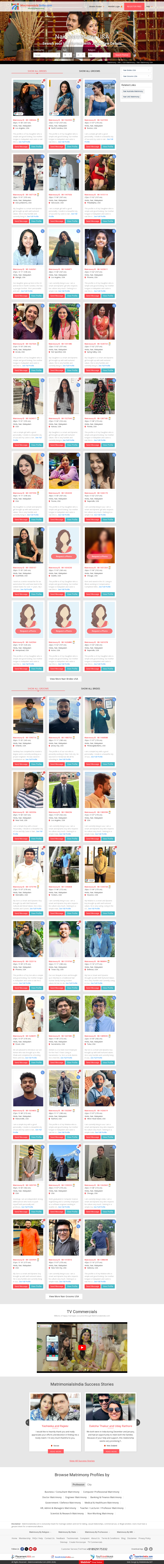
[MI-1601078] (100, 620)
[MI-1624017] (28, 396)
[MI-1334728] (100, 865)
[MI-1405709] (28, 1163)
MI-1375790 (31, 887)
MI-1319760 (67, 961)
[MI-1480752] (64, 715)
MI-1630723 (102, 344)
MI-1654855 (31, 1111)
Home (14, 1538)
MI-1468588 (102, 738)
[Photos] (43, 82)
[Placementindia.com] (23, 1556)
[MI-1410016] (64, 1237)
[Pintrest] (35, 1549)
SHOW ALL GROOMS (89, 71)
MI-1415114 (102, 195)
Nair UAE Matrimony (131, 96)
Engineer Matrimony (76, 1497)
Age (64, 50)
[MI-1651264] (100, 545)
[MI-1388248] (100, 1237)
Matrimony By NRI (126, 1532)
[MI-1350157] (28, 545)
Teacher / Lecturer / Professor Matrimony (102, 1508)
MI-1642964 (31, 642)
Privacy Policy (145, 1538)
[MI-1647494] (100, 98)
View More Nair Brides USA (64, 678)
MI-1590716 (31, 738)
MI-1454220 (67, 493)
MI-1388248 (102, 1260)
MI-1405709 (31, 1185)
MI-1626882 (67, 642)
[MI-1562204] (64, 98)
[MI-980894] (100, 939)
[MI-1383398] (100, 790)
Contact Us (50, 1538)
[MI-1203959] (28, 1237)
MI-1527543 (67, 418)
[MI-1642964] (28, 620)
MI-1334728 (102, 887)
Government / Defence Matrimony (63, 1502)
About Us (95, 1538)
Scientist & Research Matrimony (67, 1513)
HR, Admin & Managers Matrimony (58, 1508)
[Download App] (146, 1549)
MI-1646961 (31, 269)
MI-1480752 (67, 738)
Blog (123, 1538)
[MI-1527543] (64, 396)
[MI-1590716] (28, 715)
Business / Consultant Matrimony (62, 1492)
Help (149, 6)
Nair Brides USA (129, 70)
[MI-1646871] (64, 247)
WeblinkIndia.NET (146, 1562)
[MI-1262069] (100, 1163)
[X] (26, 1549)
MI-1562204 (67, 120)
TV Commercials (95, 1542)
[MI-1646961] (28, 247)
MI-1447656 (67, 195)
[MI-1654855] (28, 1088)
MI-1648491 (31, 1036)
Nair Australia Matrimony (133, 91)
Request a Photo (64, 556)
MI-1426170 (102, 493)
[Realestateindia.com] (62, 1556)
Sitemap (63, 1542)
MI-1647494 (102, 120)
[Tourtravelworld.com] (101, 1556)
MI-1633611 (102, 269)
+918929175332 (97, 1549)
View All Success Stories (82, 1460)
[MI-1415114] (100, 172)
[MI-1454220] (64, 471)
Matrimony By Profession (97, 1532)
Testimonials (72, 1538)
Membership (25, 1538)
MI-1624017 (31, 418)
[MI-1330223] (64, 1163)
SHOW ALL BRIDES (37, 71)
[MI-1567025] (28, 322)
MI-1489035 (102, 1036)
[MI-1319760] (64, 939)
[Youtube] (30, 1549)
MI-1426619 (102, 1111)
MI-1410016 (67, 1260)
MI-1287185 (102, 418)
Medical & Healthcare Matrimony (102, 1502)
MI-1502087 (67, 1111)
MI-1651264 (102, 568)
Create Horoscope (77, 1542)
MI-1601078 (102, 642)
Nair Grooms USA (130, 76)
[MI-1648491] (28, 1014)
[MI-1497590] (28, 471)
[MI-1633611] (100, 247)
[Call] (43, 87)
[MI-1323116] (28, 939)
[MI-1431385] (64, 322)
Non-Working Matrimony (100, 1513)
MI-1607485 (67, 1036)
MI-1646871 (67, 269)
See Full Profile (24, 142)
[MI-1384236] (64, 790)
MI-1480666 (31, 120)
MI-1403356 (31, 812)
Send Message (21, 146)
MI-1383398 (102, 812)
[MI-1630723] (100, 322)
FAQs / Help (37, 1538)
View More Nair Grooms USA (64, 1296)
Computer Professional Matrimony (101, 1492)
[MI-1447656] (64, 172)
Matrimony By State (68, 1532)
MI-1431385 (67, 344)
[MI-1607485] (64, 1014)
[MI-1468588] (100, 715)
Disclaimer (132, 1538)
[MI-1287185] (100, 396)
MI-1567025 (31, 344)
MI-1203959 (31, 1260)
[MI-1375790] (28, 865)
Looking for (38, 50)
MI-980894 (102, 961)
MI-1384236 (67, 812)
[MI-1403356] (28, 790)
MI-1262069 (102, 1185)
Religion (91, 50)
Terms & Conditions (110, 1538)
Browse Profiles (96, 6)
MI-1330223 (67, 1185)
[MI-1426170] (100, 471)
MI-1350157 (31, 568)
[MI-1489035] (100, 1014)
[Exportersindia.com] (141, 1556)
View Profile (36, 146)
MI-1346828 (67, 887)
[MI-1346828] (64, 865)
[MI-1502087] (64, 1088)
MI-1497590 (31, 493)
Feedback (60, 1538)
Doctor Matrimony (52, 1497)
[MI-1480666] (28, 98)
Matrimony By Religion (40, 1532)
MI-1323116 (31, 961)
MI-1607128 (31, 195)
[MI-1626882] (64, 620)
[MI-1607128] (28, 172)
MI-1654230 (67, 568)
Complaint (84, 1538)
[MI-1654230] (64, 545)
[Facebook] (22, 1549)
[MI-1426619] (100, 1088)
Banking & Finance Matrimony (106, 1497)
